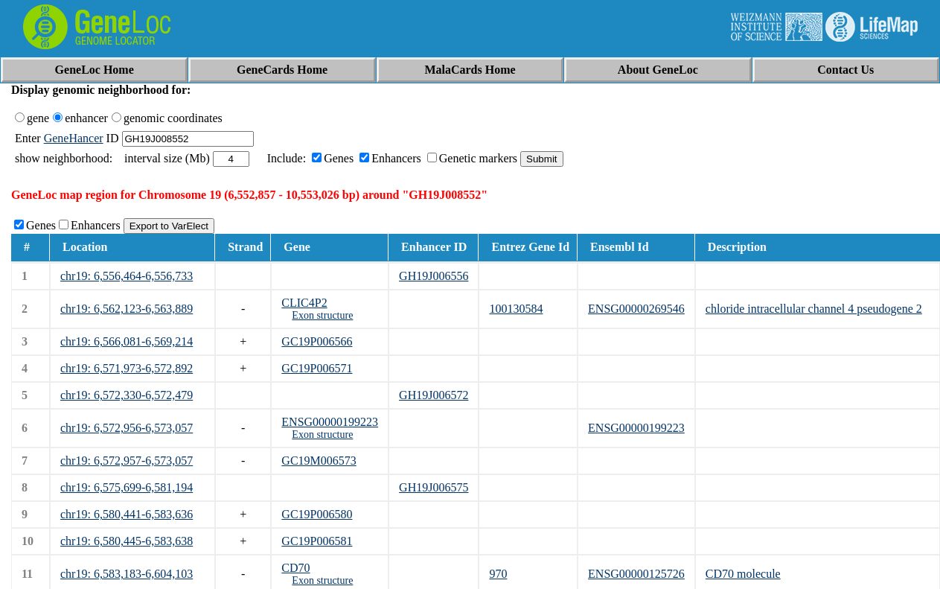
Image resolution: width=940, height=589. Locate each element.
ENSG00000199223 (329, 422)
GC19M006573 (318, 460)
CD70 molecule (743, 573)
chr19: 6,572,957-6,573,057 (126, 460)
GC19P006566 (316, 341)
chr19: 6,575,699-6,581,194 (126, 487)
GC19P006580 (316, 514)
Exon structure (322, 315)
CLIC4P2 (304, 302)
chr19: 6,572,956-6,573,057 (126, 427)
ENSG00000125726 (636, 573)
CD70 (295, 567)
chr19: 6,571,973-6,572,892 (126, 368)
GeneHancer (73, 138)
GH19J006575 (433, 487)
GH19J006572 (433, 395)
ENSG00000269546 (636, 308)
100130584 (516, 308)
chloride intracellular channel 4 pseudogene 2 (814, 308)
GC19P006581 (316, 541)
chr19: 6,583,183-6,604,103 (126, 573)
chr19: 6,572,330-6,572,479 (126, 395)
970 (498, 573)
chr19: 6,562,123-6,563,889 (126, 308)
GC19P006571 (316, 368)
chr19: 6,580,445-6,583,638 (126, 541)
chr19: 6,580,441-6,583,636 (126, 514)
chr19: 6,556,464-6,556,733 (126, 276)
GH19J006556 (433, 276)
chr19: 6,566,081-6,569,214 (126, 341)
